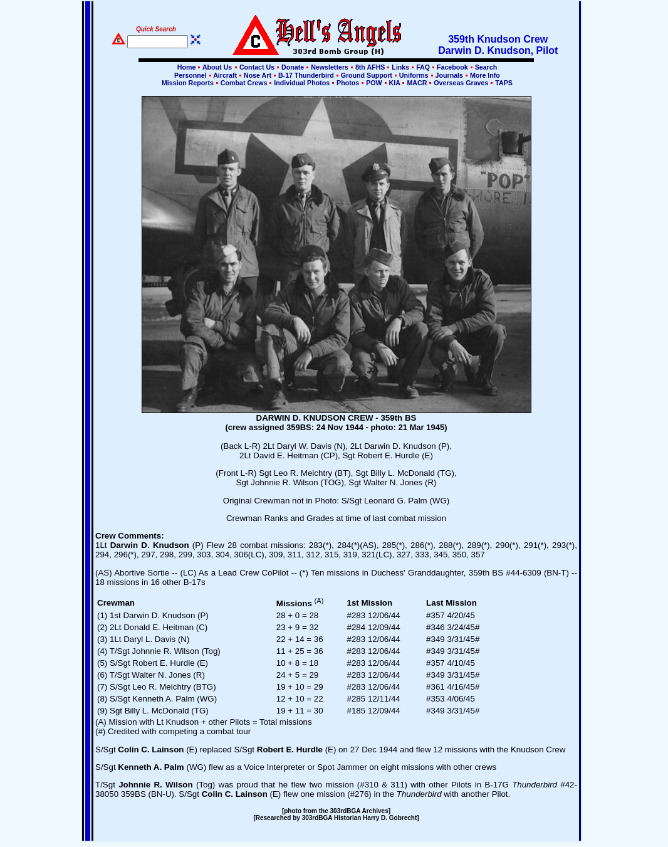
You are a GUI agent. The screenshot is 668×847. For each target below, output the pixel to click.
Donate (292, 67)
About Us (216, 67)
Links (400, 67)
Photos (348, 83)
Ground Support (366, 75)
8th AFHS (370, 67)
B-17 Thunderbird (306, 75)
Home (186, 67)
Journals (449, 75)
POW (374, 83)
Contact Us (256, 67)
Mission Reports (188, 83)
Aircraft (225, 75)
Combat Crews (244, 83)
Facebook (452, 67)
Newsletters (329, 67)
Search (485, 67)
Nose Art (257, 75)
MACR (417, 83)
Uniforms (414, 75)
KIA (394, 83)
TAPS (503, 83)
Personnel (190, 75)
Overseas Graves (461, 83)
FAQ (423, 67)
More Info (484, 75)
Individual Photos (301, 83)
